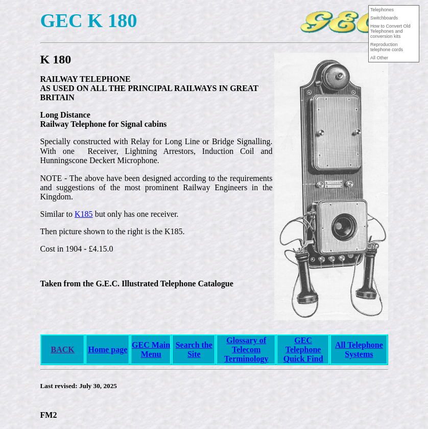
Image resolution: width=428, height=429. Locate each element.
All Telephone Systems (359, 349)
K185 (84, 214)
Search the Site (194, 349)
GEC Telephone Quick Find (303, 349)
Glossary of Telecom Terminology (246, 349)
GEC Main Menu (151, 349)
